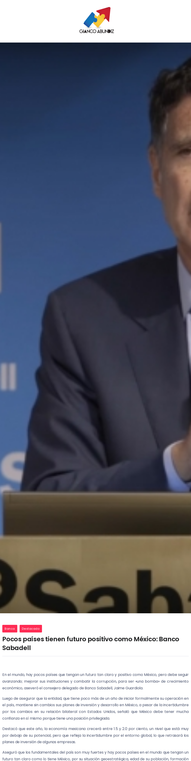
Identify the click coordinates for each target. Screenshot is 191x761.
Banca (10, 629)
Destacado (31, 629)
